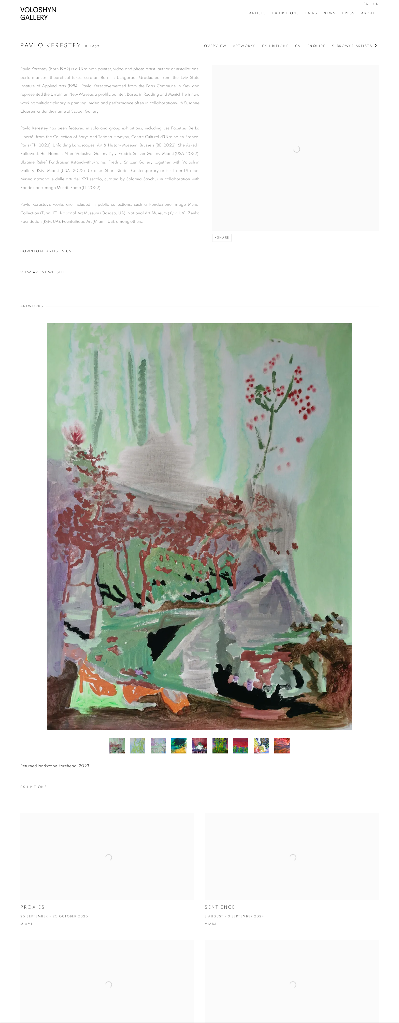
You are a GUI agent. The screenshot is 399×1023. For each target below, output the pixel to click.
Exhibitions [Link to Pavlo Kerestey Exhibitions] (275, 46)
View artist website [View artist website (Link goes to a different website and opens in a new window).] (43, 272)
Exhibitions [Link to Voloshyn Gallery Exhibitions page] (285, 13)
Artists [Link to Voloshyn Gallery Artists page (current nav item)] (257, 13)
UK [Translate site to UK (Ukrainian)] (376, 4)
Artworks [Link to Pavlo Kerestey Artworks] (244, 46)
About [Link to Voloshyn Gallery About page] (368, 13)
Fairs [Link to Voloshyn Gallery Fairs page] (311, 13)
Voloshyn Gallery (38, 13)
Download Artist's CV (49, 252)
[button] (117, 745)
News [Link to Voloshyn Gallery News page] (330, 13)
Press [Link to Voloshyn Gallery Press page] (348, 13)
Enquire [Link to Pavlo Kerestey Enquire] (316, 46)
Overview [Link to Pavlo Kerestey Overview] (215, 46)
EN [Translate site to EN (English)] (366, 4)
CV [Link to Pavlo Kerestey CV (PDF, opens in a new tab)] (298, 46)
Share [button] (223, 237)
